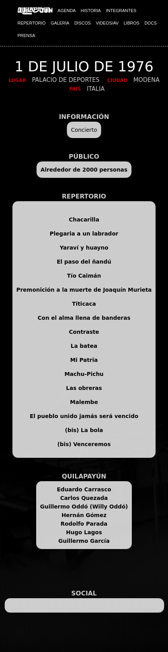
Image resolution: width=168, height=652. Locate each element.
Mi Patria (84, 360)
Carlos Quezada (84, 498)
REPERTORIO (32, 23)
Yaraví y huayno (84, 247)
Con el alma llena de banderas (84, 318)
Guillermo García (84, 541)
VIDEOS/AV (107, 23)
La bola (92, 430)
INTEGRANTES (121, 10)
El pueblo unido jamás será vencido (84, 416)
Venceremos (91, 444)
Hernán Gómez (84, 515)
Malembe (84, 402)
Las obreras (84, 388)
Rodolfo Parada (84, 524)
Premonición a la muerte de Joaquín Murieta (84, 290)
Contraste (84, 332)
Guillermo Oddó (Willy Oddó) (84, 506)
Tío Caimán (84, 276)
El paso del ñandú (84, 262)
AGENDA (66, 10)
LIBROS (131, 23)
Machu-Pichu (84, 374)
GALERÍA (60, 23)
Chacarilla (84, 219)
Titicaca (84, 304)
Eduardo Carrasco (84, 489)
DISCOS (82, 23)
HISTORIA (91, 10)
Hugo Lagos (84, 532)
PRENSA (26, 35)
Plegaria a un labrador (84, 233)
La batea (84, 346)
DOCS (150, 23)
